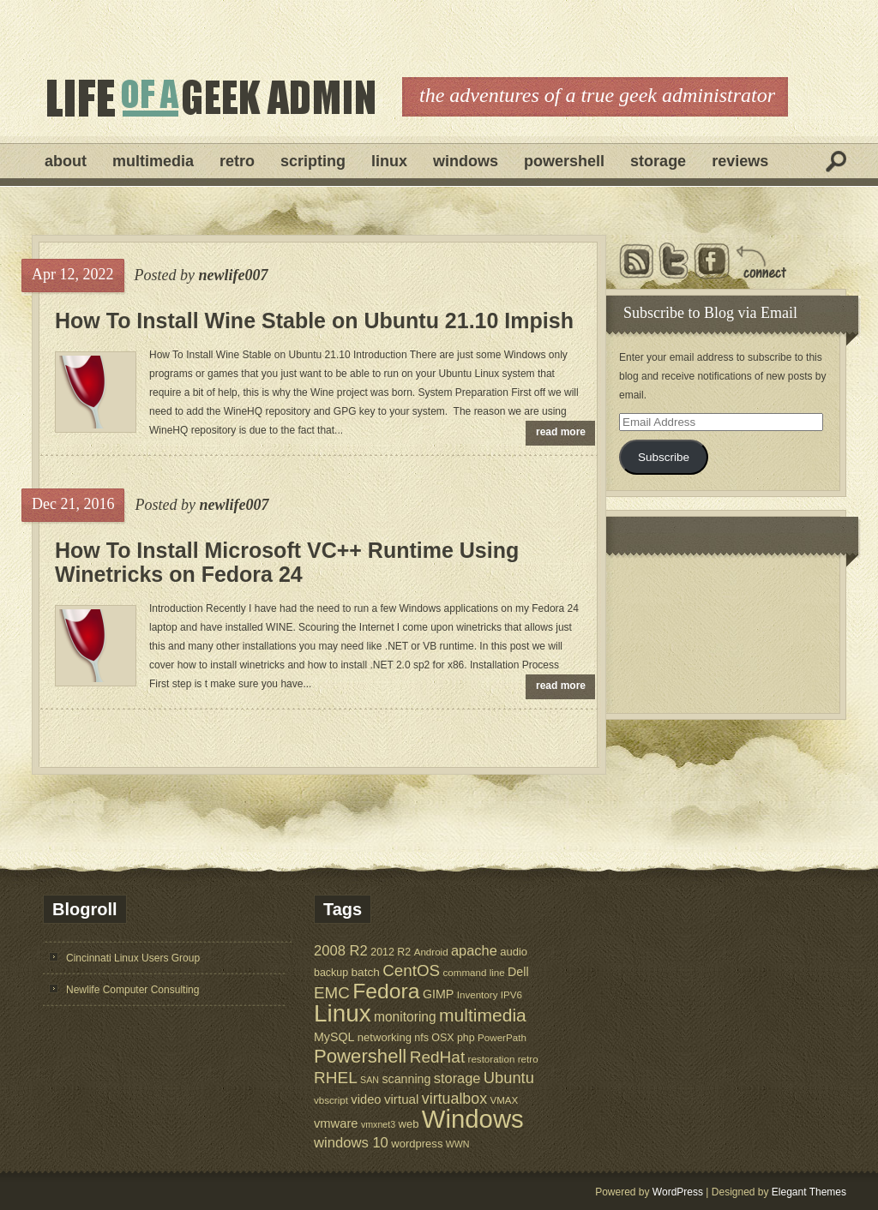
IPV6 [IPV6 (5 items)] (511, 994)
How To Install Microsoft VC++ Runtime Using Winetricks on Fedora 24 (287, 562)
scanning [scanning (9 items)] (406, 1079)
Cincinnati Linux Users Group (133, 958)
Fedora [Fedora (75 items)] (385, 991)
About (66, 161)
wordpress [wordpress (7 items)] (416, 1143)
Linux (389, 161)
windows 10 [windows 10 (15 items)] (351, 1143)
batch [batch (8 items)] (366, 972)
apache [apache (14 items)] (474, 950)
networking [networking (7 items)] (385, 1037)
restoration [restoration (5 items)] (491, 1058)
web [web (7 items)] (409, 1123)
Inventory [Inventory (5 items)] (477, 994)
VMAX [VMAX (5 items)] (504, 1099)
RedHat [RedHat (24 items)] (438, 1057)
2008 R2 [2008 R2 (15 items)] (341, 951)
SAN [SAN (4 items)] (369, 1080)
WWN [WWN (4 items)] (458, 1144)
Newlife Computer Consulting (132, 990)
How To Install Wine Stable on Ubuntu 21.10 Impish (314, 320)
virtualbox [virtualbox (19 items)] (454, 1098)
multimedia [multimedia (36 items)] (482, 1015)
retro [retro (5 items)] (528, 1058)
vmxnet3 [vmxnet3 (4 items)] (378, 1124)
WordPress (677, 1192)
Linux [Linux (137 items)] (342, 1013)
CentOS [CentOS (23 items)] (411, 970)
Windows (465, 161)
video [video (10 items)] (366, 1099)
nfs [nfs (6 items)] (421, 1038)
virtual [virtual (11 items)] (401, 1099)
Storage (658, 161)
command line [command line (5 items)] (473, 972)
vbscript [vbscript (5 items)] (331, 1099)
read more (561, 432)
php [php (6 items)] (466, 1038)
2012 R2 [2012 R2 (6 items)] (390, 952)
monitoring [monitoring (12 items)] (405, 1016)
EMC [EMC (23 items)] (332, 993)
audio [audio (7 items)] (513, 951)
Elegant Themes (809, 1192)
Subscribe (663, 457)
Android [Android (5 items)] (431, 951)
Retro (237, 161)
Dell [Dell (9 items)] (518, 972)
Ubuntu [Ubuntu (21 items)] (509, 1078)
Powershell (564, 161)
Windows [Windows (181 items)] (473, 1119)
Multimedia (153, 161)
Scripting (313, 161)
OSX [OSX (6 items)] (442, 1038)
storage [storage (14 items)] (457, 1078)
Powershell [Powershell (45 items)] (360, 1056)
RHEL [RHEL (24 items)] (336, 1078)
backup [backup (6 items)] (331, 973)
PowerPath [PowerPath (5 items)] (502, 1037)
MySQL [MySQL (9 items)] (334, 1037)
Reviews (740, 161)
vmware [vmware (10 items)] (336, 1123)
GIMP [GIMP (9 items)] (438, 994)
